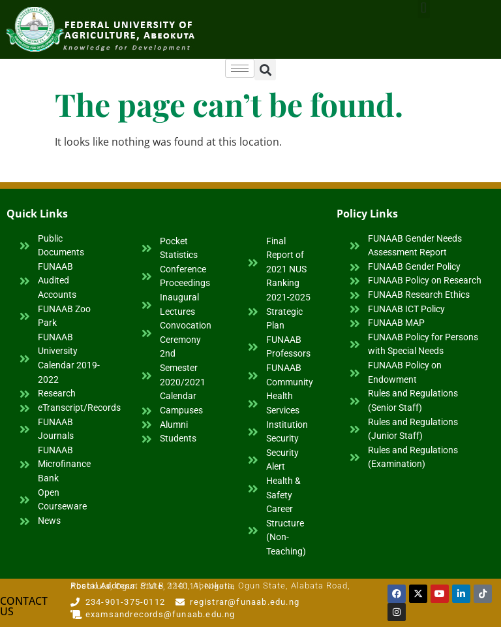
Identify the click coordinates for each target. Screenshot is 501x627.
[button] (265, 69)
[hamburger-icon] (239, 68)
